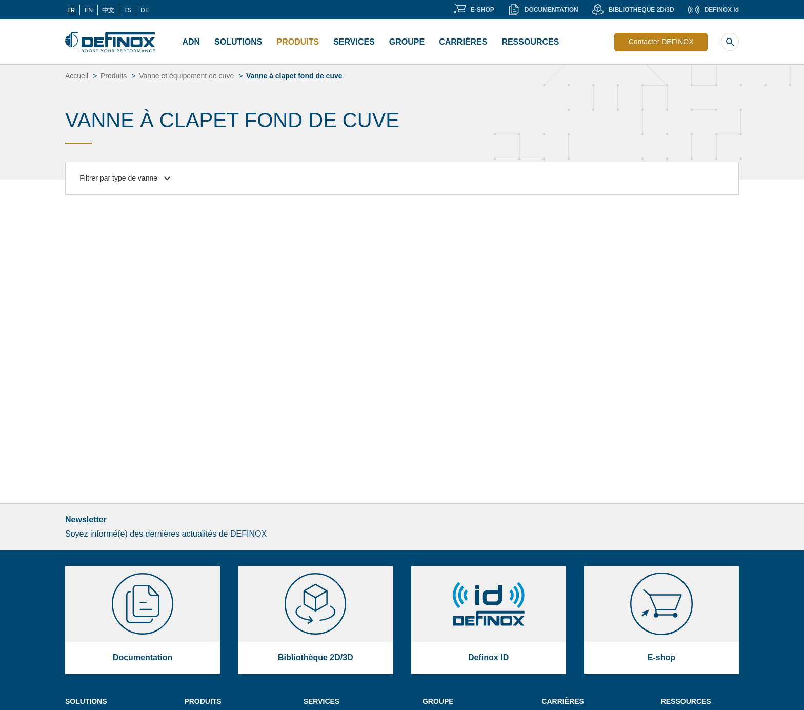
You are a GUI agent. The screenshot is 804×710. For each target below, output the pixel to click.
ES (127, 10)
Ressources (530, 41)
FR (71, 10)
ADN (191, 41)
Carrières (463, 41)
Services (354, 41)
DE (144, 10)
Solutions (238, 41)
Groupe (407, 41)
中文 (108, 10)
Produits (298, 41)
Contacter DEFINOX (661, 41)
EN (89, 10)
